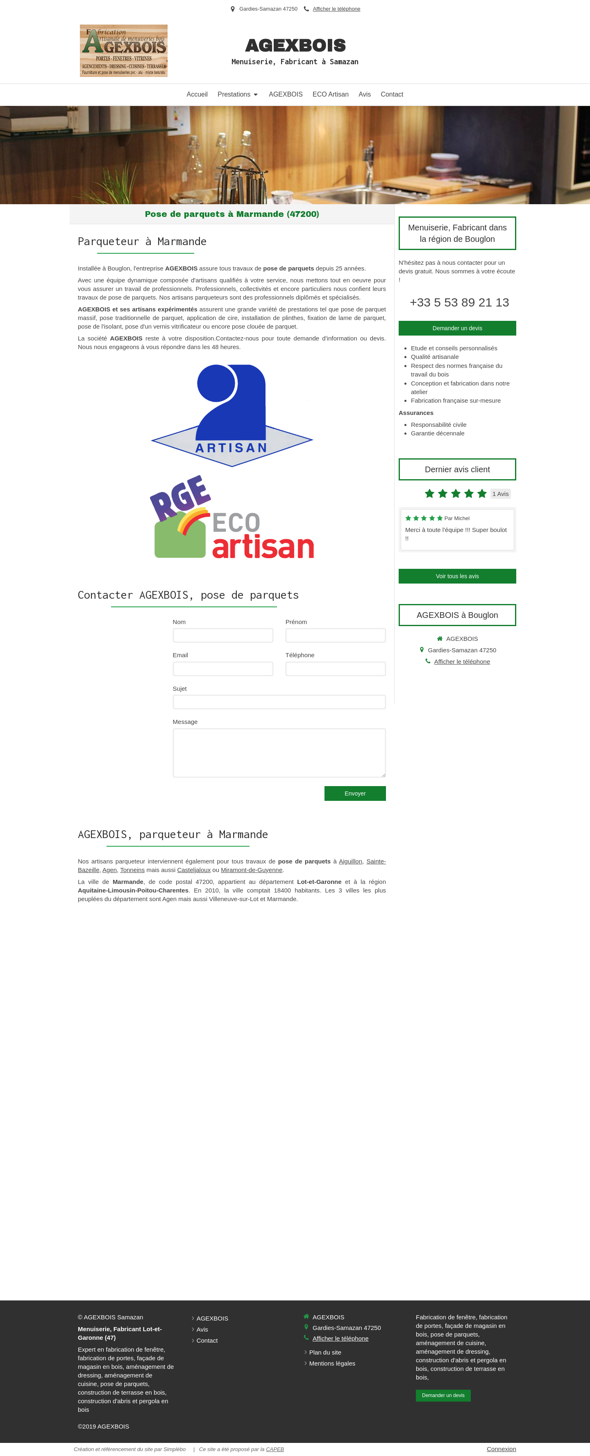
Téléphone (300, 654)
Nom (179, 621)
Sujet (180, 688)
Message (185, 721)
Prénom (296, 621)
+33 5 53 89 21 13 (459, 302)
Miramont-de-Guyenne (251, 869)
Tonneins (132, 869)
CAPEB (275, 1449)
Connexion (501, 1448)
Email (180, 654)
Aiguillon (350, 861)
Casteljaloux (194, 869)
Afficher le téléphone (337, 9)
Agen (109, 869)
